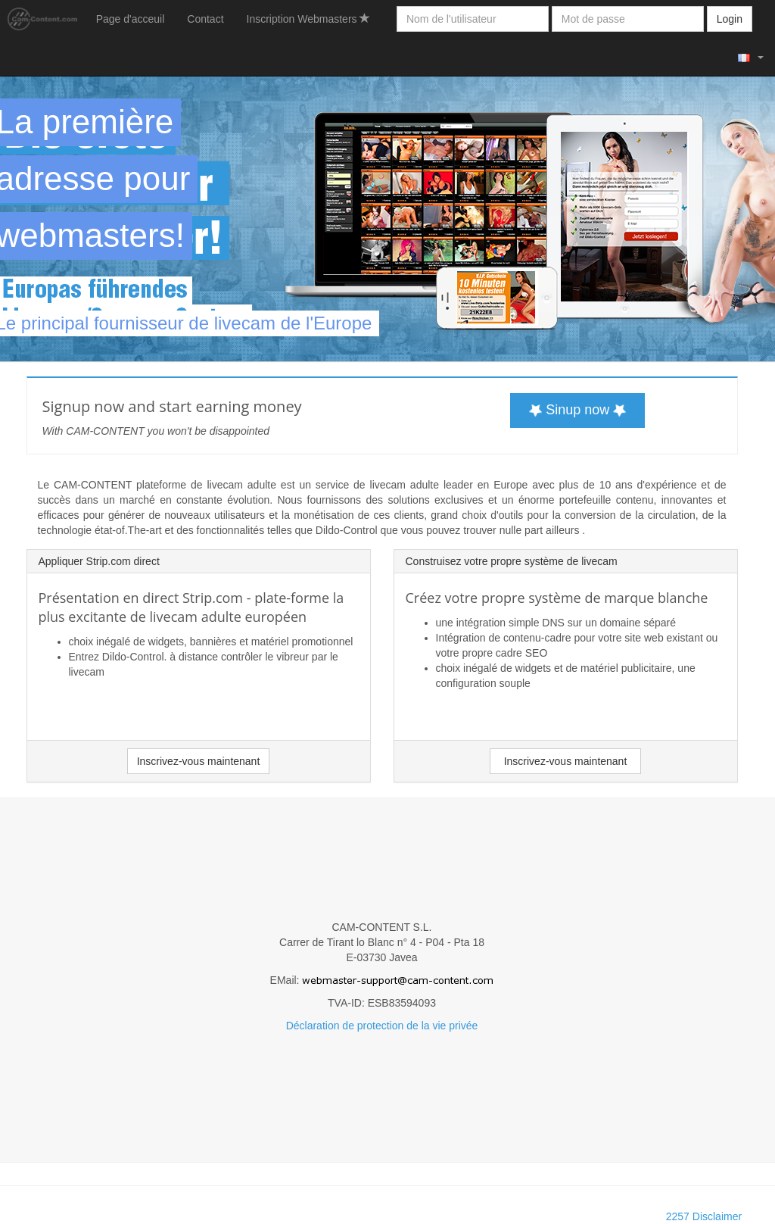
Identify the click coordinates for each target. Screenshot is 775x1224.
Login (729, 19)
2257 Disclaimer (704, 1216)
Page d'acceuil (130, 19)
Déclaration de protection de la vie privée (382, 1025)
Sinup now (577, 409)
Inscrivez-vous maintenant (198, 761)
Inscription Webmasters (309, 19)
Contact (205, 19)
